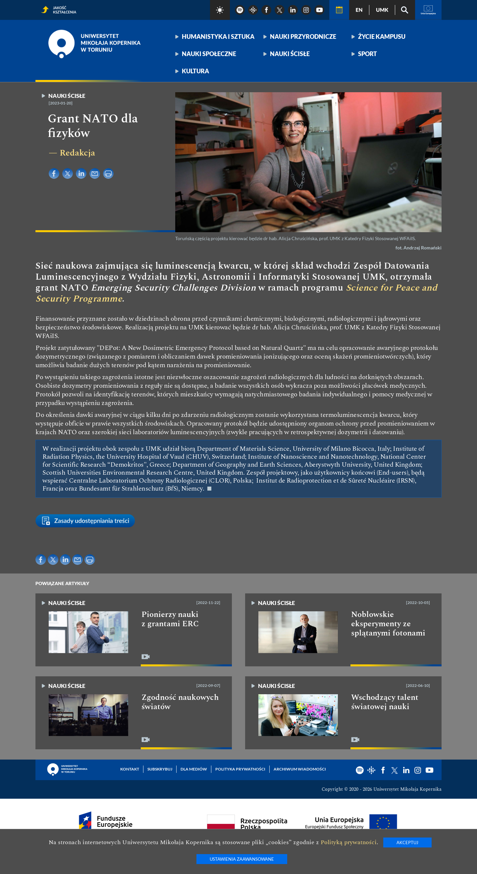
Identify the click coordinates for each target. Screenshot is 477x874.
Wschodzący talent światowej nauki (384, 702)
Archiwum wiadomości (300, 769)
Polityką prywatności (349, 842)
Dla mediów (194, 769)
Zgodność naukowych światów (180, 702)
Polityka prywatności (240, 769)
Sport (367, 53)
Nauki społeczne (209, 53)
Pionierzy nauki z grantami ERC (170, 619)
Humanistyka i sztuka (218, 36)
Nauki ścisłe (290, 53)
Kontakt (129, 769)
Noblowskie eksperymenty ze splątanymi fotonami (388, 624)
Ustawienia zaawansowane (242, 859)
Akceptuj (407, 842)
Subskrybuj (159, 769)
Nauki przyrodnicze (303, 36)
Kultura (195, 71)
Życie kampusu (381, 36)
